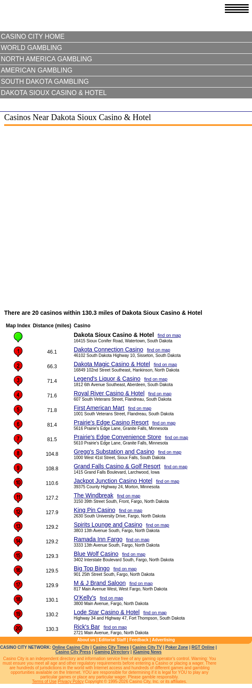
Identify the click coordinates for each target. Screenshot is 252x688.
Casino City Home (33, 36)
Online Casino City (70, 647)
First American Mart (99, 407)
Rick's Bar (87, 626)
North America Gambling (46, 59)
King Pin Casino (95, 510)
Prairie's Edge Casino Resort (111, 422)
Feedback (139, 640)
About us (86, 640)
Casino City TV (147, 647)
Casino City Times (111, 647)
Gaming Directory (111, 652)
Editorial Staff (112, 640)
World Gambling (31, 47)
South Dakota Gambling (45, 81)
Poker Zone (176, 647)
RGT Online (203, 647)
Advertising (163, 640)
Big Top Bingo (92, 568)
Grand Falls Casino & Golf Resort (117, 466)
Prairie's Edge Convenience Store (117, 437)
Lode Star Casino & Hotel (107, 612)
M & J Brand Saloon (100, 583)
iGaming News (147, 652)
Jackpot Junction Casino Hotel (113, 480)
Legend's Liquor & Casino (107, 378)
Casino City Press (73, 652)
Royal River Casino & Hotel (109, 393)
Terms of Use (44, 681)
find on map (169, 335)
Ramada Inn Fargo (98, 539)
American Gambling (37, 70)
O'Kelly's (85, 597)
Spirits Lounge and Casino (108, 524)
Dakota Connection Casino (109, 349)
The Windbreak (93, 495)
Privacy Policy (70, 681)
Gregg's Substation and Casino (114, 451)
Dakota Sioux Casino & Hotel (54, 92)
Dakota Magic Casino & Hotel (112, 364)
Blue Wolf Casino (96, 553)
